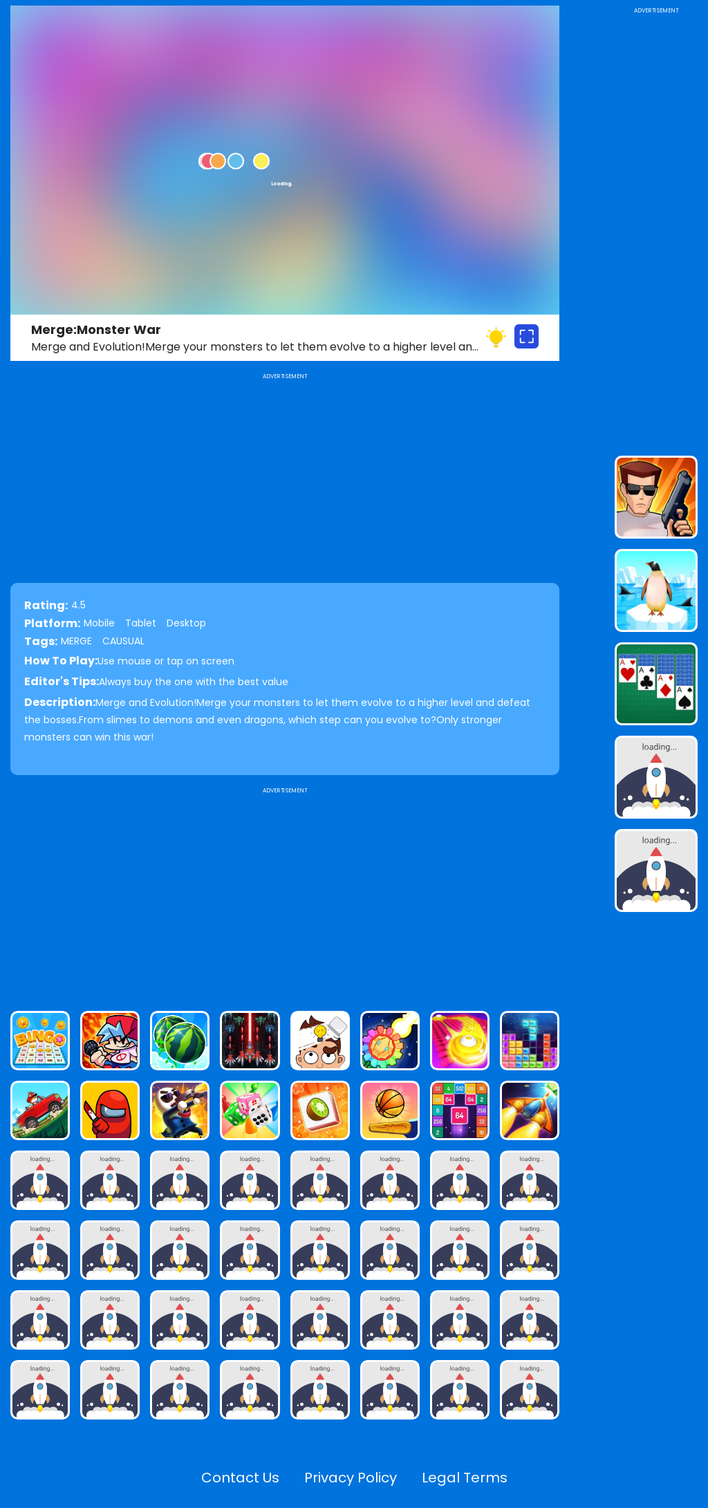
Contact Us (240, 1477)
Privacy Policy (350, 1477)
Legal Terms (464, 1477)
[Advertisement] (284, 893)
